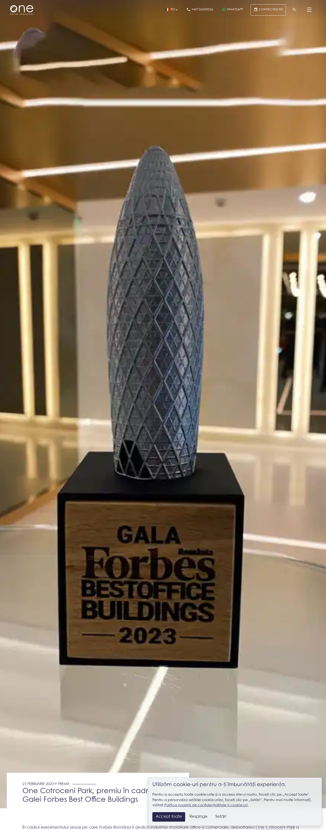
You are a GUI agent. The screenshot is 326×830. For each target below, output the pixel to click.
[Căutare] (294, 10)
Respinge (198, 817)
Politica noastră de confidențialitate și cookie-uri (206, 805)
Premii (63, 784)
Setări (220, 817)
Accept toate (169, 817)
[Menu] (309, 10)
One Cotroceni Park (275, 827)
